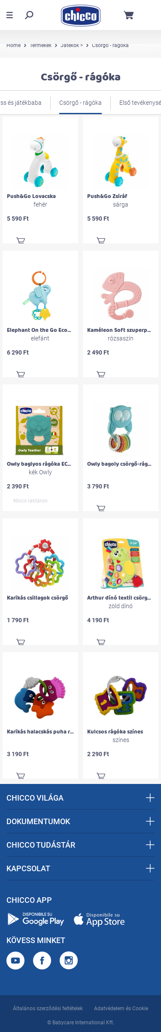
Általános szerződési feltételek (48, 1008)
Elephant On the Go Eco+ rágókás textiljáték (63, 330)
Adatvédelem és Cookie (121, 1008)
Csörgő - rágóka (80, 102)
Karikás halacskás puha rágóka (46, 731)
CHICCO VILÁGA (80, 798)
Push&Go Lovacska (31, 196)
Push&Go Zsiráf (107, 196)
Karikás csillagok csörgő (37, 598)
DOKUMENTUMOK (80, 821)
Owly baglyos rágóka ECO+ (40, 464)
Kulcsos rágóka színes (115, 731)
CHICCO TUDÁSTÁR (80, 845)
